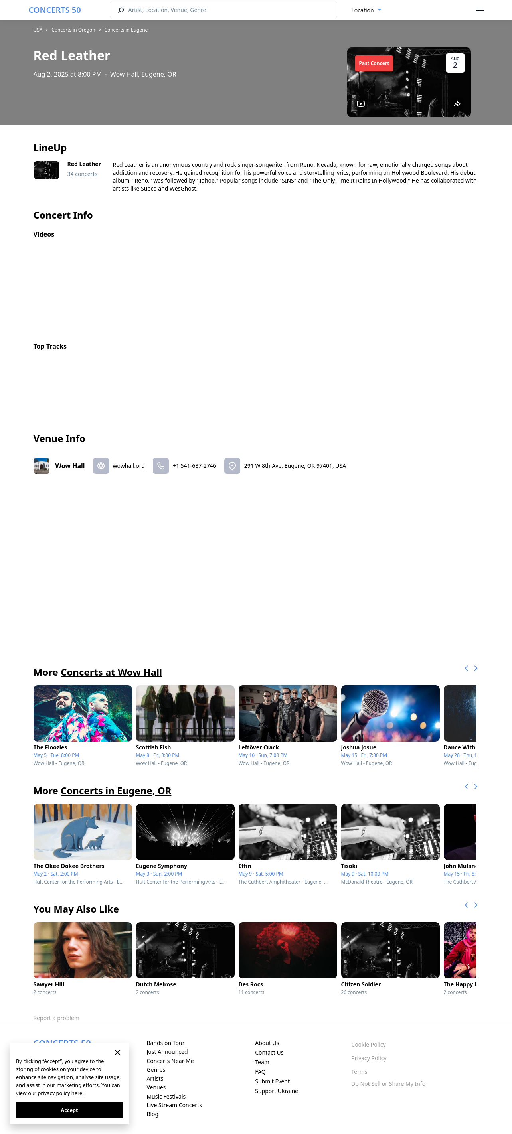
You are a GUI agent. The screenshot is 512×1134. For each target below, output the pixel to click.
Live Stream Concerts (174, 1105)
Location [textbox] (363, 10)
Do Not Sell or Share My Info (388, 1083)
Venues (156, 1087)
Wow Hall (70, 465)
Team (262, 1062)
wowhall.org (129, 465)
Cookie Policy (368, 1044)
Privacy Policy (368, 1058)
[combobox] (366, 10)
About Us (267, 1043)
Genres (155, 1069)
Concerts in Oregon (73, 29)
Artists (154, 1078)
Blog (152, 1114)
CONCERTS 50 (55, 9)
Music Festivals (166, 1096)
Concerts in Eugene (126, 29)
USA (38, 29)
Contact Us (269, 1052)
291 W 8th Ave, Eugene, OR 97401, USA (295, 465)
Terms (359, 1071)
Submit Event (272, 1081)
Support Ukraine (276, 1091)
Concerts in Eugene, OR (116, 790)
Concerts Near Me (170, 1061)
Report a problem (56, 1018)
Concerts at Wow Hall (111, 671)
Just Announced (167, 1051)
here (76, 1093)
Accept (69, 1110)
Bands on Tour (165, 1043)
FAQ (260, 1071)
